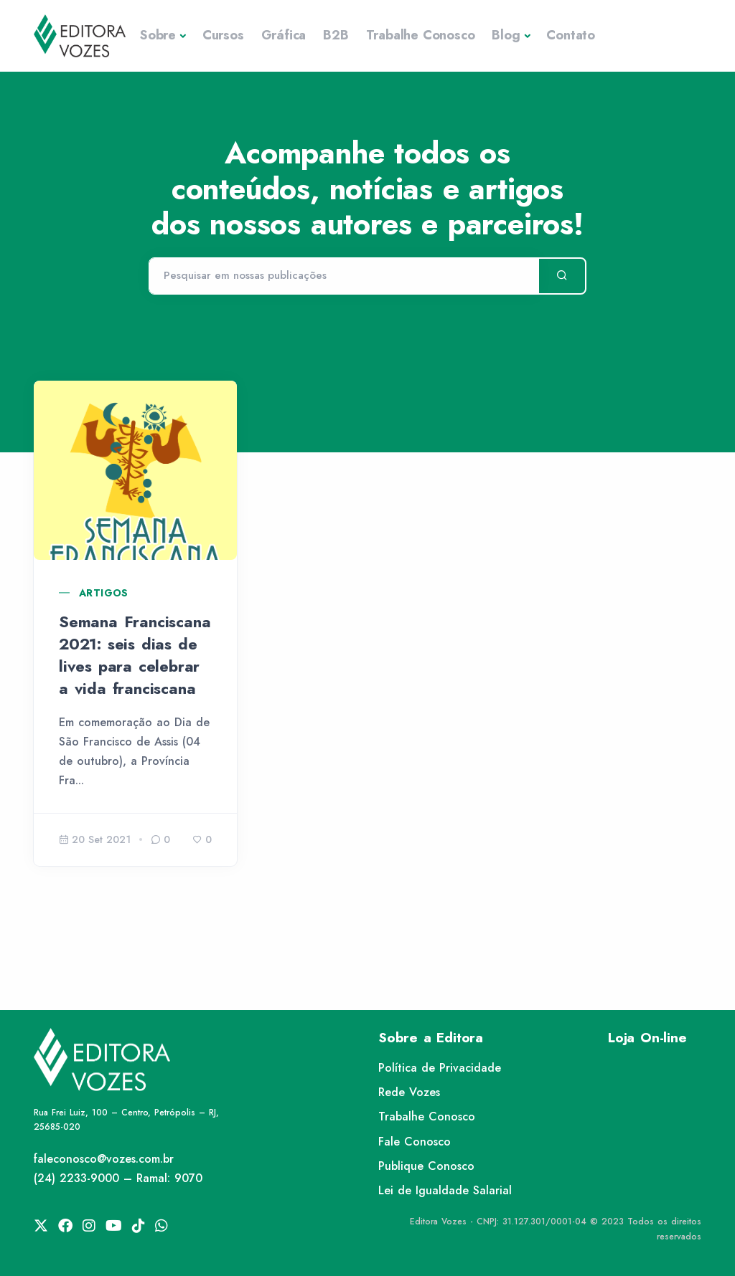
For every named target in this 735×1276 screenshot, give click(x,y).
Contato (570, 35)
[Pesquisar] (343, 276)
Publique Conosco (426, 1166)
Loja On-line (647, 1037)
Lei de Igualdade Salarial (445, 1190)
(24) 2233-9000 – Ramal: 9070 (118, 1178)
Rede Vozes (409, 1092)
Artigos (103, 593)
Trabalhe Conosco (420, 35)
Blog (506, 35)
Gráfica (283, 35)
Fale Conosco (414, 1141)
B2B (335, 35)
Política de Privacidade (439, 1068)
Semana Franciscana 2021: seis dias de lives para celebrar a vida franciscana (134, 654)
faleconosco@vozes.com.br (104, 1159)
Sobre (158, 35)
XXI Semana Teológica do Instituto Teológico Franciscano (360, 654)
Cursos (223, 35)
